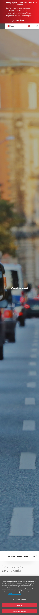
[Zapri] (36, 581)
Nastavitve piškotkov (20, 602)
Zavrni (19, 608)
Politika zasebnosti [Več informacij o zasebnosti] (14, 596)
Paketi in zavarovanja (17, 556)
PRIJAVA (36, 26)
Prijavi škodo (19, 20)
